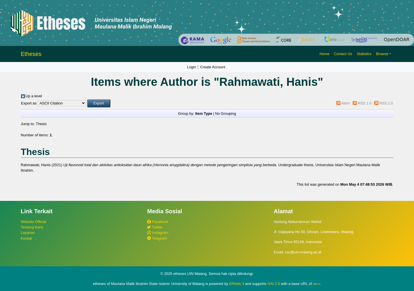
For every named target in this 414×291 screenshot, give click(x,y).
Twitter (155, 227)
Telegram (157, 238)
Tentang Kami (32, 227)
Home (324, 54)
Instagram (157, 232)
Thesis (41, 124)
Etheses (31, 54)
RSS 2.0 (386, 103)
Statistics (364, 54)
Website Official (33, 222)
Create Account (212, 67)
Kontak (26, 238)
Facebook (157, 222)
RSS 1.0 (364, 103)
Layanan (28, 232)
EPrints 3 (236, 284)
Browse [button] (382, 54)
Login (191, 67)
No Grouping (225, 113)
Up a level (34, 96)
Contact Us (343, 54)
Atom (345, 103)
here (316, 284)
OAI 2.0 (273, 284)
